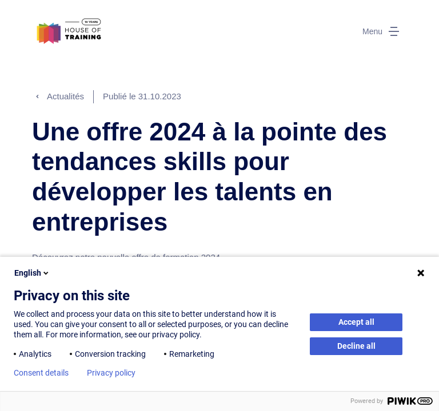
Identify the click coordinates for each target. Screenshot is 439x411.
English (32, 272)
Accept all (356, 322)
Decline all (356, 345)
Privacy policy (111, 372)
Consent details (41, 372)
